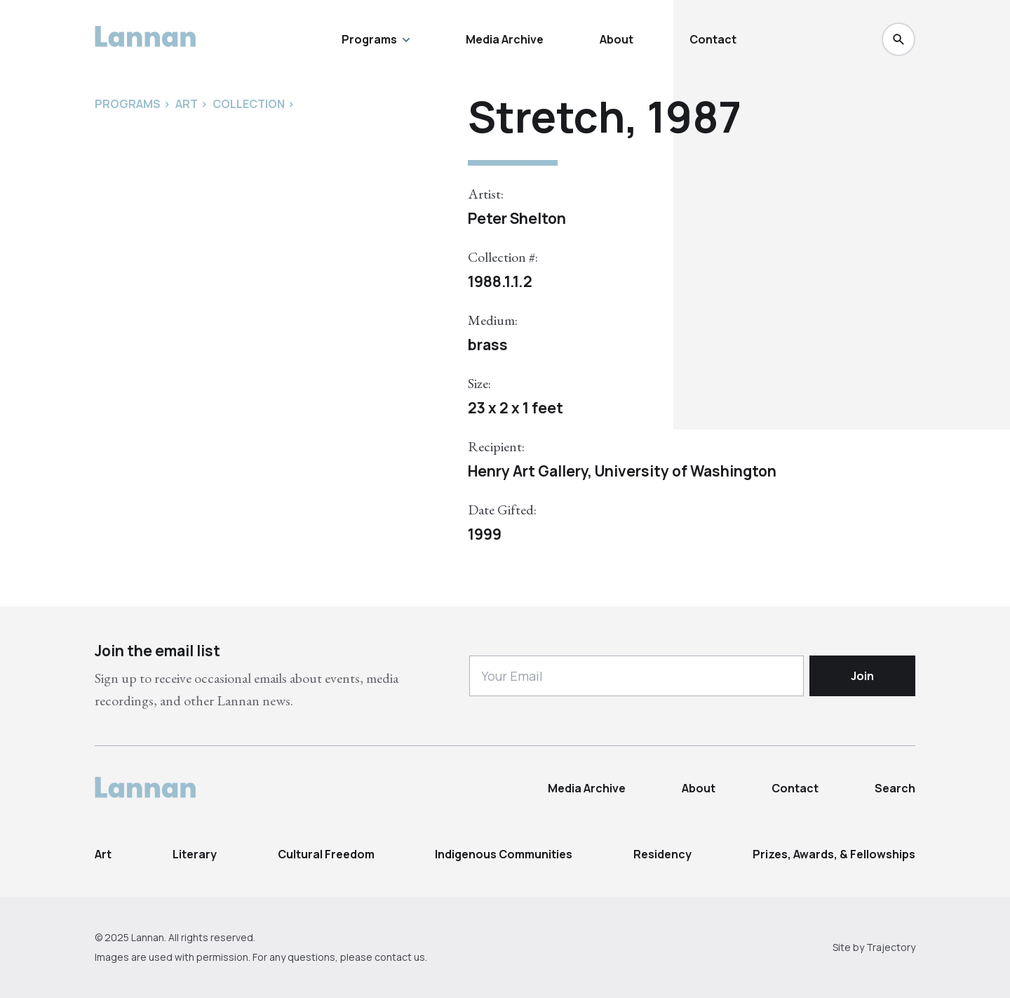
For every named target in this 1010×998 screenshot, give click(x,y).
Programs (376, 39)
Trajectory (890, 947)
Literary (195, 854)
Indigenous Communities (503, 854)
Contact (712, 39)
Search (895, 788)
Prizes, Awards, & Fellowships (834, 854)
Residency (662, 854)
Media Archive (505, 39)
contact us (400, 957)
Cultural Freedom (326, 854)
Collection (249, 104)
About (616, 39)
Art (103, 854)
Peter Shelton (517, 218)
